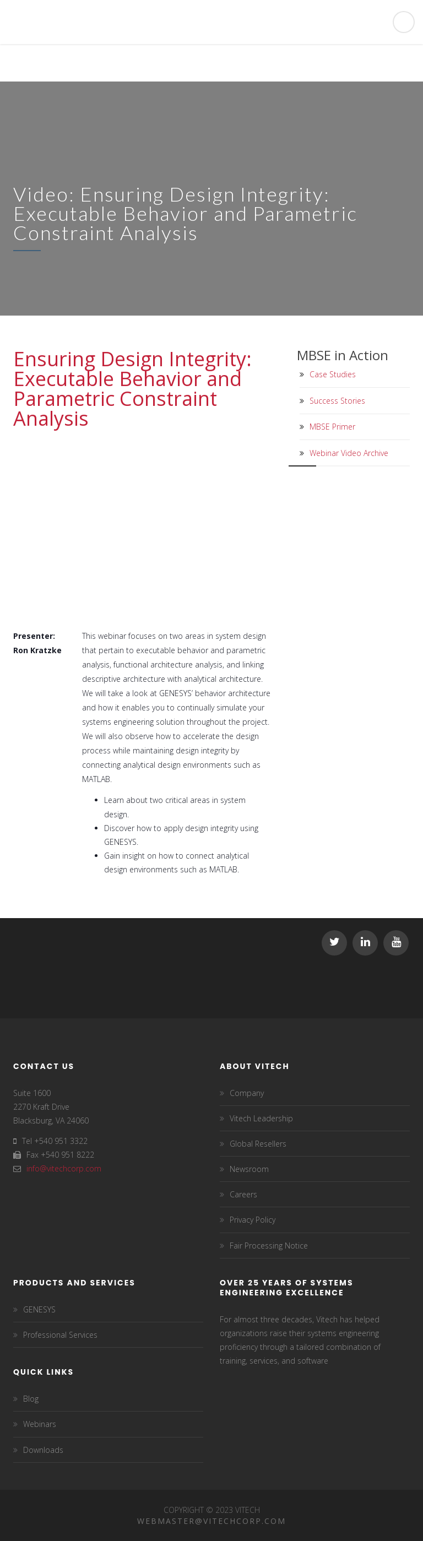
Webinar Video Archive (349, 453)
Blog (31, 1398)
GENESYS (39, 1309)
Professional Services (60, 1335)
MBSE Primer (332, 426)
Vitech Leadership (261, 1118)
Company (247, 1093)
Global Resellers (258, 1143)
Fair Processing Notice (269, 1245)
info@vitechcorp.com (63, 1168)
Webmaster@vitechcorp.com (211, 1521)
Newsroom (249, 1169)
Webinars (39, 1424)
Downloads (43, 1450)
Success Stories (337, 400)
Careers (243, 1194)
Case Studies (333, 374)
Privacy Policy (252, 1219)
